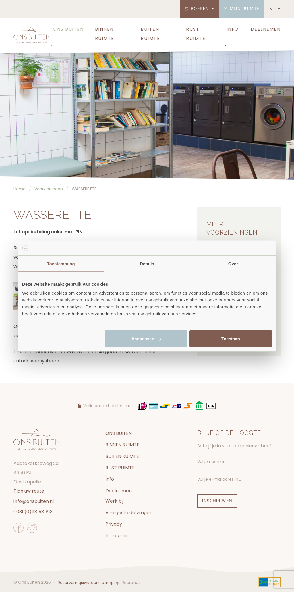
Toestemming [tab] (61, 263)
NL (273, 9)
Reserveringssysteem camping (89, 582)
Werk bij (114, 501)
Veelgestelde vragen (128, 512)
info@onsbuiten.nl (33, 501)
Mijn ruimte (242, 9)
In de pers (116, 535)
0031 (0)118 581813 (33, 511)
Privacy (113, 524)
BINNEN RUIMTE (104, 34)
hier (29, 351)
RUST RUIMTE (195, 34)
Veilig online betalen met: (106, 406)
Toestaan (230, 338)
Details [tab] (147, 263)
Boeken (198, 9)
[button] (51, 45)
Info (233, 29)
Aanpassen (146, 338)
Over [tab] (233, 263)
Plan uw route (28, 491)
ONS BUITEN (68, 29)
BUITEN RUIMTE (150, 34)
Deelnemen (266, 29)
